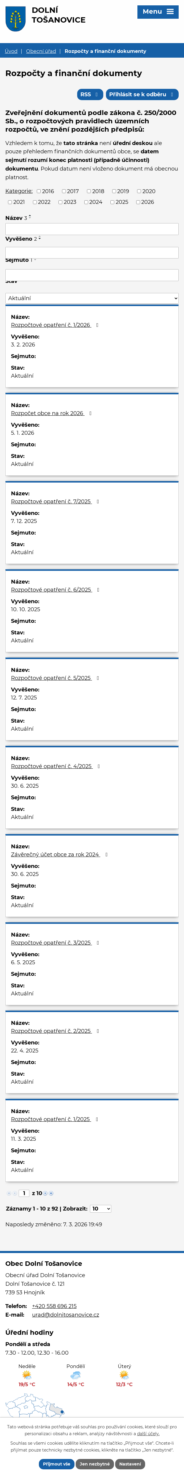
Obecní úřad (41, 51)
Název (16, 218)
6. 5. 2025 (23, 962)
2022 (44, 202)
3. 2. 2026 (23, 344)
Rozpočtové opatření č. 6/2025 (56, 590)
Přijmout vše (56, 1464)
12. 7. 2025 (24, 697)
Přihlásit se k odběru (142, 94)
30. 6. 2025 (25, 786)
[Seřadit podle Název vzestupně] (30, 215)
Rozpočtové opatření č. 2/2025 (56, 1031)
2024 (95, 202)
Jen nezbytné (95, 1464)
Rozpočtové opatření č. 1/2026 (56, 325)
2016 (48, 191)
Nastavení (130, 1464)
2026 (147, 202)
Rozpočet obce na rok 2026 (52, 413)
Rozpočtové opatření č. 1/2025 (56, 1119)
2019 (123, 191)
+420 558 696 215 (54, 1306)
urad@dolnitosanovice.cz (65, 1315)
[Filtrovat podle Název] (92, 229)
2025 (122, 202)
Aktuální (22, 376)
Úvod (11, 51)
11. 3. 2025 (23, 1139)
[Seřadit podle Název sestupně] (30, 218)
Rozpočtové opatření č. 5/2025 (56, 678)
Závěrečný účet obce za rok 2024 (60, 854)
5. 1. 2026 (22, 433)
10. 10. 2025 (25, 609)
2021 (19, 202)
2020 (149, 191)
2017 (73, 191)
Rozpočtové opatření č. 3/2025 (56, 943)
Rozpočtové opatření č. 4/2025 (56, 766)
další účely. (148, 1433)
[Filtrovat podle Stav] (92, 298)
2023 (70, 202)
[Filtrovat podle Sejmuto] (92, 275)
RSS (90, 94)
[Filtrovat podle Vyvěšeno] (92, 253)
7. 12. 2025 (24, 521)
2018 (98, 191)
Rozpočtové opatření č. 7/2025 (56, 501)
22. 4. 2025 (24, 1050)
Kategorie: (19, 191)
